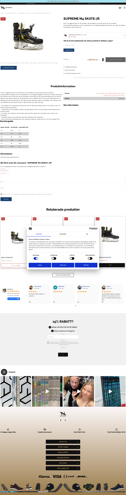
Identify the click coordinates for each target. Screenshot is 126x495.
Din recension (3, 173)
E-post (2, 187)
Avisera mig (69, 50)
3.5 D (118, 95)
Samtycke (63, 340)
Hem (1, 13)
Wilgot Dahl (61, 286)
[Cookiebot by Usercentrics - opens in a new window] (90, 228)
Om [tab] (87, 234)
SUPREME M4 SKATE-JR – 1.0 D (77, 34)
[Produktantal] (101, 59)
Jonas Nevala (37, 286)
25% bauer (81, 77)
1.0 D (97, 93)
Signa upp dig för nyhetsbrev (64, 327)
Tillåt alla (86, 265)
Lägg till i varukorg (116, 59)
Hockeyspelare (103, 77)
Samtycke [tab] (39, 234)
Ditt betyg (3, 168)
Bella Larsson (86, 286)
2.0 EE (118, 93)
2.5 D (122, 93)
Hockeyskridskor (10, 13)
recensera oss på (14, 298)
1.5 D (105, 93)
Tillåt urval (63, 265)
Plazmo (108, 286)
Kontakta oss (9, 68)
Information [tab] (63, 234)
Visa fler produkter (63, 275)
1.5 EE (110, 93)
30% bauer (86, 77)
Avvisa (40, 265)
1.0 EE (102, 93)
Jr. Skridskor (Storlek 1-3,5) (25, 13)
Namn (2, 181)
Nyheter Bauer (91, 77)
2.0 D (114, 93)
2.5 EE (106, 95)
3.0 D (109, 95)
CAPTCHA (63, 347)
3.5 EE (122, 95)
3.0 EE (114, 95)
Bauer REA (97, 77)
